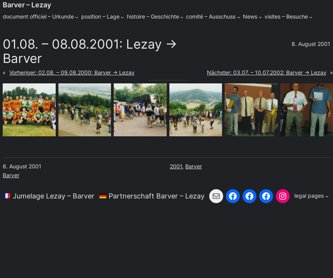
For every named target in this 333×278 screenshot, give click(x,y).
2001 (176, 166)
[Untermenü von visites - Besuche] (310, 17)
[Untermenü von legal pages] (311, 196)
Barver (11, 175)
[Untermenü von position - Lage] (122, 17)
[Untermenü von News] (260, 17)
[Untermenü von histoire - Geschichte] (181, 17)
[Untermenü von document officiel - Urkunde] (76, 17)
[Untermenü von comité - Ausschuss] (238, 17)
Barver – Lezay (27, 4)
